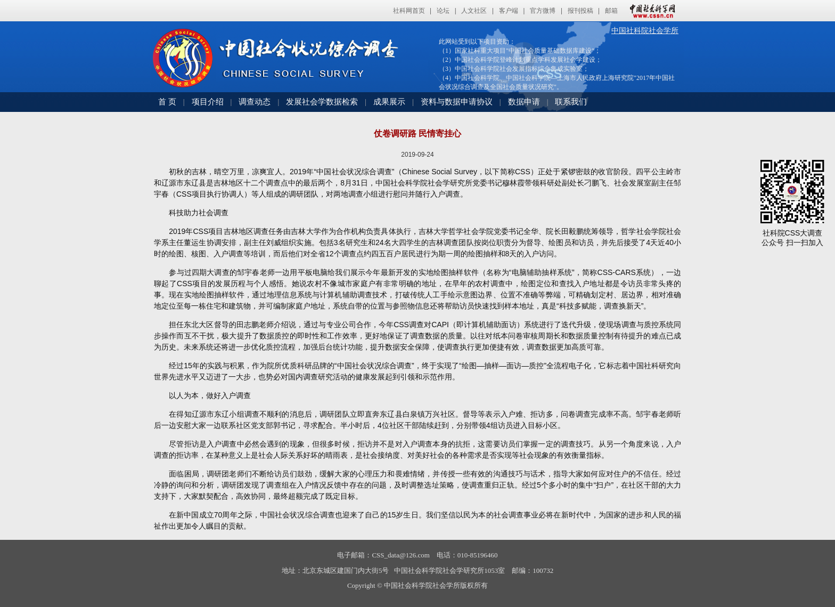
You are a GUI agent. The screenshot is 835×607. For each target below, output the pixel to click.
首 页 (167, 102)
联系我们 (571, 102)
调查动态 (255, 102)
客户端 (508, 10)
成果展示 (389, 102)
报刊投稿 (580, 10)
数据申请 (524, 102)
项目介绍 (208, 102)
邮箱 (611, 10)
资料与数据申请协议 (457, 102)
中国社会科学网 (650, 10)
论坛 (443, 10)
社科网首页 (409, 10)
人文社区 (474, 10)
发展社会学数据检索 (322, 102)
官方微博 (542, 10)
